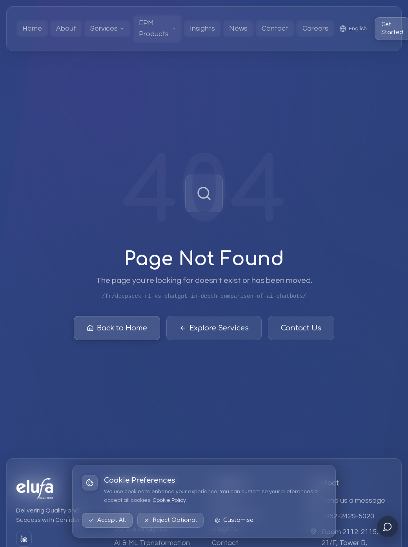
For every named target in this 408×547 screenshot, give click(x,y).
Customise (234, 520)
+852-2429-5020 (348, 516)
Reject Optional (170, 520)
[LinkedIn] (24, 539)
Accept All (107, 520)
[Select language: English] (353, 29)
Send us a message (353, 500)
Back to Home (117, 328)
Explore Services (214, 328)
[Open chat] (388, 527)
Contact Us (301, 328)
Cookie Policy (169, 500)
